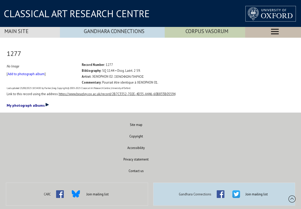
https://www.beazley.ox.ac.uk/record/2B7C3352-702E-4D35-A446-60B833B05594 (117, 94)
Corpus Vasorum (206, 31)
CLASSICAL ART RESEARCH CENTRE (77, 13)
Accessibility (136, 148)
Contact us (136, 171)
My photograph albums (28, 105)
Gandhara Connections (114, 31)
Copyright (136, 136)
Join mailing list (97, 194)
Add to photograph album (26, 74)
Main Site (16, 31)
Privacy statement (136, 159)
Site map (136, 125)
